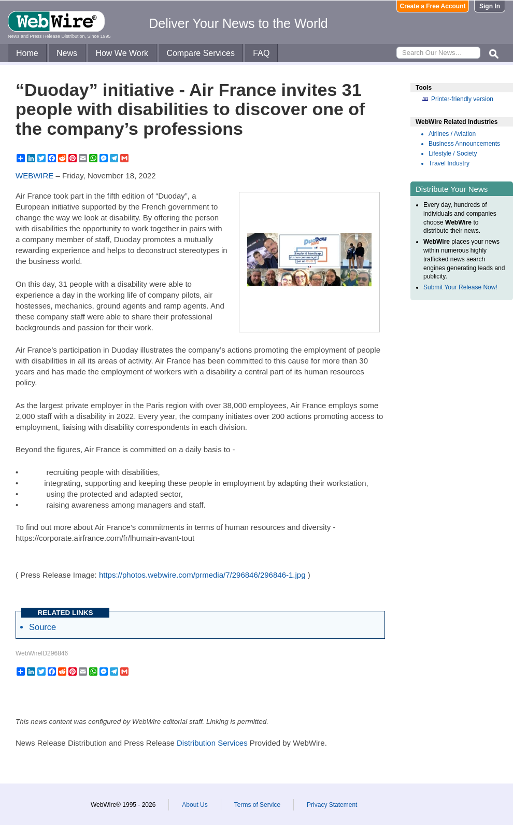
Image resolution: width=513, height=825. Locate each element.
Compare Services (200, 53)
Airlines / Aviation (452, 133)
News (66, 53)
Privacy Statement (332, 804)
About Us (194, 804)
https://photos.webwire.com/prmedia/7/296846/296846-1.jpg (202, 574)
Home (27, 53)
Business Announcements (464, 143)
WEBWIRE (34, 175)
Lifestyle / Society (453, 153)
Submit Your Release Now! (460, 287)
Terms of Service (257, 804)
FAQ (261, 53)
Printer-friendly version (462, 99)
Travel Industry (449, 163)
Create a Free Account (433, 6)
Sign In (489, 6)
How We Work (121, 53)
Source (42, 627)
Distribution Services (212, 742)
